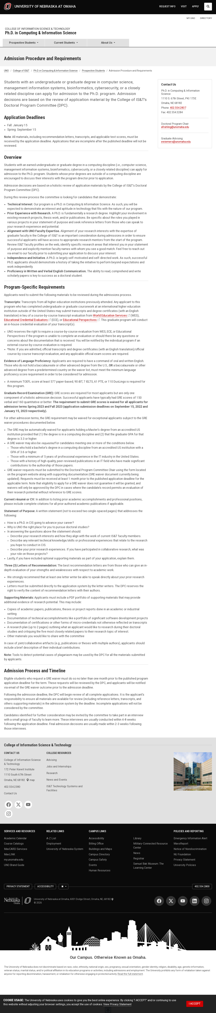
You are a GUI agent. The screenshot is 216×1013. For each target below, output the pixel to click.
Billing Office (96, 843)
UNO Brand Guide (14, 865)
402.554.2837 (178, 107)
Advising (51, 760)
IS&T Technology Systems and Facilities (64, 788)
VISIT (184, 6)
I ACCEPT (194, 1003)
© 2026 (38, 902)
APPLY (195, 6)
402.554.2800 (202, 886)
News (136, 853)
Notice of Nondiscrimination (190, 849)
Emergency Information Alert (190, 838)
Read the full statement (130, 974)
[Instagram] (8, 814)
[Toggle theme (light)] (63, 886)
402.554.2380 (12, 786)
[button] (24, 43)
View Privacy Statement (117, 1004)
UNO (6, 70)
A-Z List (51, 838)
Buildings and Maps (100, 849)
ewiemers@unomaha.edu (176, 141)
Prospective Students (93, 70)
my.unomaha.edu (13, 859)
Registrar (138, 858)
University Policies (185, 865)
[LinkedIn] (194, 901)
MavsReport (181, 843)
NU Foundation (182, 854)
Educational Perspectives (80, 320)
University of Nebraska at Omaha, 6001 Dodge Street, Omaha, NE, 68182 (74, 899)
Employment (53, 843)
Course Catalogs (14, 843)
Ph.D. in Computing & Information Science (40, 33)
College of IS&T (21, 70)
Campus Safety (98, 859)
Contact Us (10, 793)
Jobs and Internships (58, 766)
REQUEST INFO (167, 6)
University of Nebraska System (64, 849)
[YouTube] (28, 805)
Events (93, 865)
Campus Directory (99, 854)
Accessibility (96, 838)
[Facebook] (8, 805)
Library (137, 838)
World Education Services (110, 315)
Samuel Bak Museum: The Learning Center (148, 865)
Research (52, 773)
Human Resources (99, 870)
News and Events (56, 779)
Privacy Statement (184, 859)
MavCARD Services (15, 849)
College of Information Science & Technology (37, 28)
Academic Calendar (15, 838)
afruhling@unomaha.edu (175, 127)
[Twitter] (18, 805)
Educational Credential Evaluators (26, 320)
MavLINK (9, 854)
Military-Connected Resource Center (150, 845)
